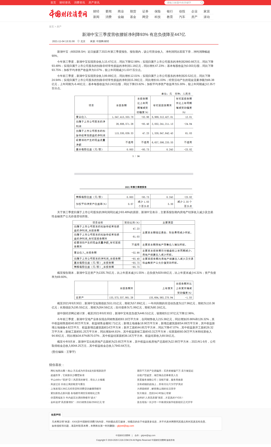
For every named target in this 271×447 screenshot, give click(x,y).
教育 (170, 17)
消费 (108, 17)
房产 (194, 17)
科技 (158, 17)
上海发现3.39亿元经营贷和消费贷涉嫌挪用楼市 (76, 388)
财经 (96, 11)
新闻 (96, 17)
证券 (145, 11)
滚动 (207, 17)
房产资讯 (94, 2)
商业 (121, 11)
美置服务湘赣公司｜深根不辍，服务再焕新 (160, 379)
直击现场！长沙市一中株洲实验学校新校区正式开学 (165, 402)
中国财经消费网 (123, 435)
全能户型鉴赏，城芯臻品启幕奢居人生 (157, 375)
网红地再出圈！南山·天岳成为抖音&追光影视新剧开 (78, 370)
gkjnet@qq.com (148, 435)
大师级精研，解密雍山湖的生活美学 (156, 388)
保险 (158, 11)
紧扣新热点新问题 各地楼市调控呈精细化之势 (75, 393)
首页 (53, 2)
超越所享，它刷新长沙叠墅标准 (68, 375)
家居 (207, 11)
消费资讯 (79, 2)
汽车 (182, 17)
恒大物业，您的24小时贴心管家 (154, 393)
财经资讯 (65, 2)
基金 (133, 17)
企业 (194, 11)
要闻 (108, 11)
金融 (121, 17)
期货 (133, 11)
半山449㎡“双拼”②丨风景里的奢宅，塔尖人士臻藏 (78, 379)
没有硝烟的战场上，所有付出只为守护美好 (160, 384)
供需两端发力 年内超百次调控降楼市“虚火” (73, 397)
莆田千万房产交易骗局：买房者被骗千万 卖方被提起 (165, 370)
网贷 (145, 17)
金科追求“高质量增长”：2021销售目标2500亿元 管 (78, 402)
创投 (182, 11)
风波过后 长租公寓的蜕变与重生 (68, 384)
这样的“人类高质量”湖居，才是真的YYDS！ (160, 397)
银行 (170, 11)
